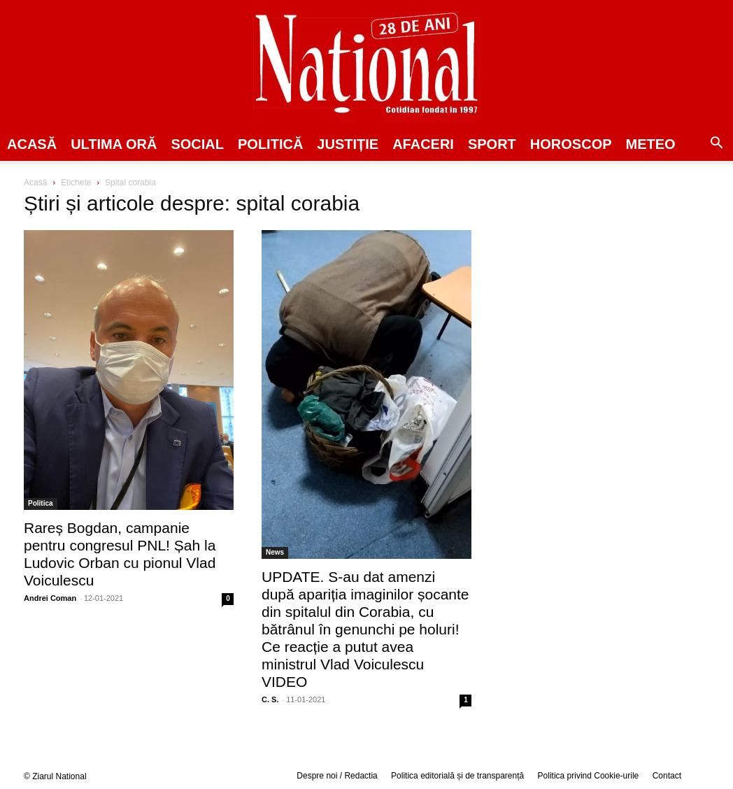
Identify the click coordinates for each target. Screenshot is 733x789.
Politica (40, 503)
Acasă (32, 144)
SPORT (492, 144)
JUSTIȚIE (347, 144)
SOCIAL (197, 144)
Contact (667, 776)
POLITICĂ (270, 144)
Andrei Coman (50, 598)
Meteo (651, 144)
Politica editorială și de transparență (457, 776)
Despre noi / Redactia (337, 776)
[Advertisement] (604, 284)
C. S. (270, 699)
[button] (716, 144)
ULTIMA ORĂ (114, 144)
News (275, 552)
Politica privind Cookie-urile (588, 776)
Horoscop (571, 144)
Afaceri (423, 144)
